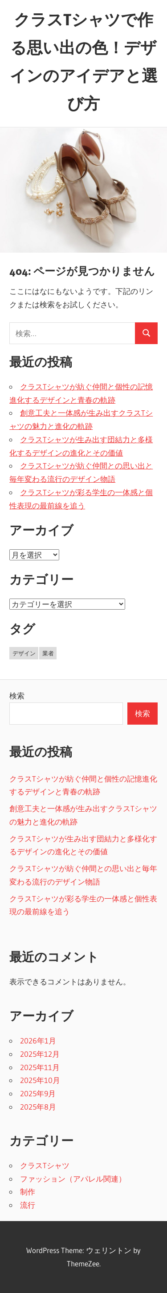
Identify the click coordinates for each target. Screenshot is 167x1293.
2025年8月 (38, 1106)
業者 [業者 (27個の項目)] (48, 653)
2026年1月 (38, 1040)
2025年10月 (40, 1080)
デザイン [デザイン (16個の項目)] (24, 653)
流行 (27, 1205)
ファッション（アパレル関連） (73, 1178)
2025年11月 (40, 1067)
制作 (27, 1191)
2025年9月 (38, 1093)
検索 (16, 695)
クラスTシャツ (44, 1165)
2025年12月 (40, 1054)
